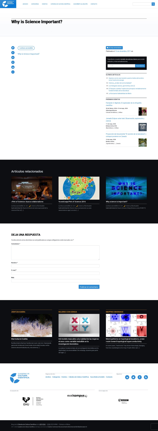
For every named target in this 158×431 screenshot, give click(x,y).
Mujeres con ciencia (68, 312)
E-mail (13, 270)
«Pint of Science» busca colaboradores (27, 202)
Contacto (109, 377)
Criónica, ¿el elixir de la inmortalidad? (120, 83)
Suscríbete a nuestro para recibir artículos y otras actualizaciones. (126, 60)
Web (12, 277)
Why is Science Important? (28, 54)
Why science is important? (116, 202)
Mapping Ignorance (114, 312)
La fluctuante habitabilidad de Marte (120, 93)
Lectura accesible (26, 48)
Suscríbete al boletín (97, 377)
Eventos (64, 377)
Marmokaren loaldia (19, 339)
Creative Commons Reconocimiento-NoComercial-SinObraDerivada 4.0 (67, 427)
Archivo (48, 377)
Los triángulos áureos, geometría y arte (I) (122, 86)
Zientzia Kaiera (18, 312)
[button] (13, 47)
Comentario (15, 244)
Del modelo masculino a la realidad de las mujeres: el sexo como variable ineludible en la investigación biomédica (79, 341)
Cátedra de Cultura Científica (79, 377)
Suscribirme (140, 66)
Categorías (56, 377)
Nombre (14, 263)
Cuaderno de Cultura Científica (26, 427)
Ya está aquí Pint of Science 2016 (72, 202)
